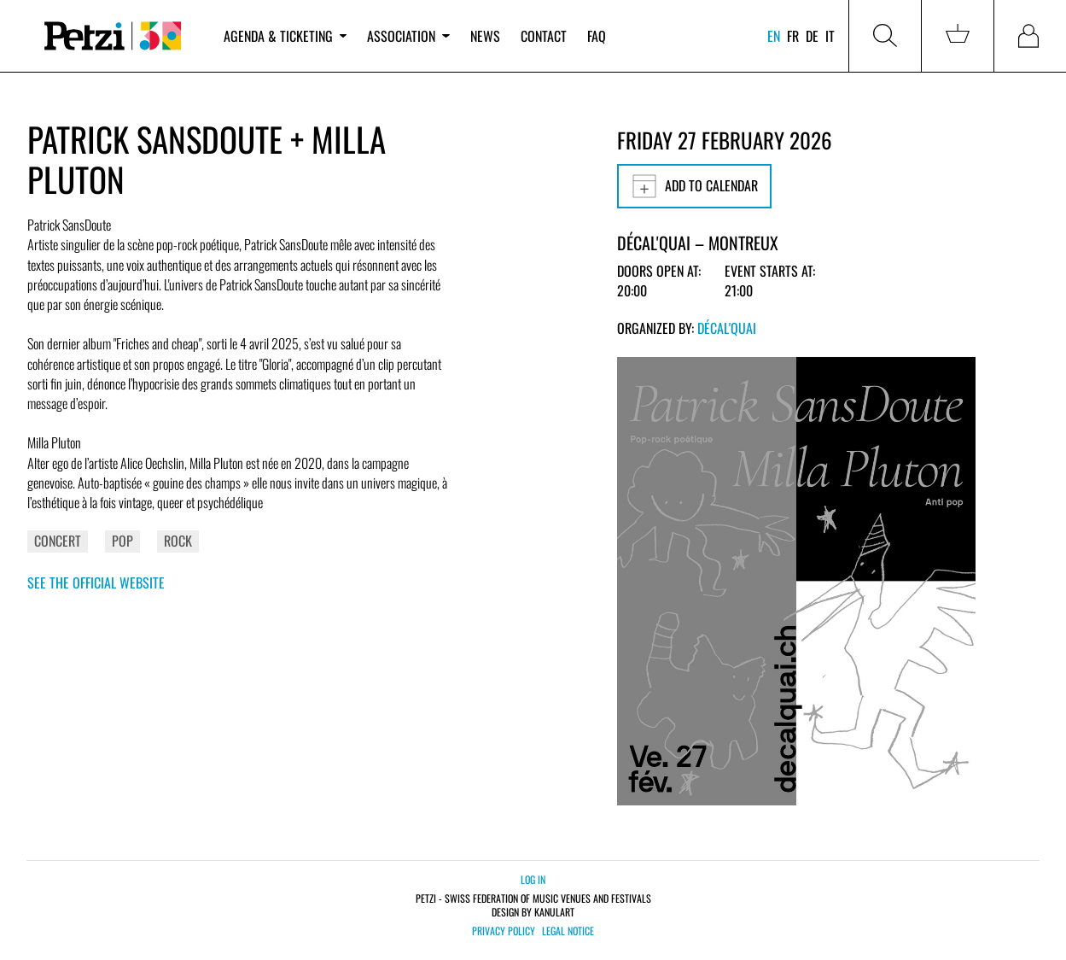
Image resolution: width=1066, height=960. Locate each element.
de (812, 36)
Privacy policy (503, 931)
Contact (544, 36)
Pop (122, 540)
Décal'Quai (726, 328)
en (773, 36)
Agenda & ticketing (285, 36)
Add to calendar (694, 186)
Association (408, 36)
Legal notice (568, 931)
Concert (57, 540)
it (830, 36)
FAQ (596, 36)
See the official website (96, 582)
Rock (178, 540)
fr (793, 36)
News (485, 36)
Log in (533, 879)
